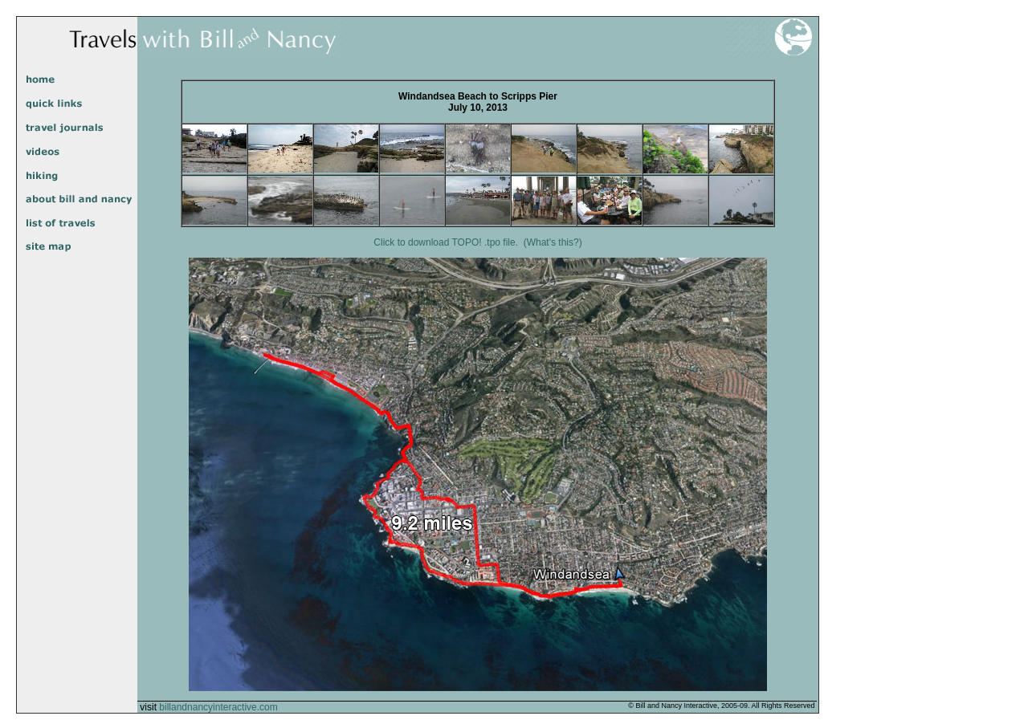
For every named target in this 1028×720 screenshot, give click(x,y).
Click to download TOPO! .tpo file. (445, 242)
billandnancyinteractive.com (218, 707)
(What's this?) (553, 242)
